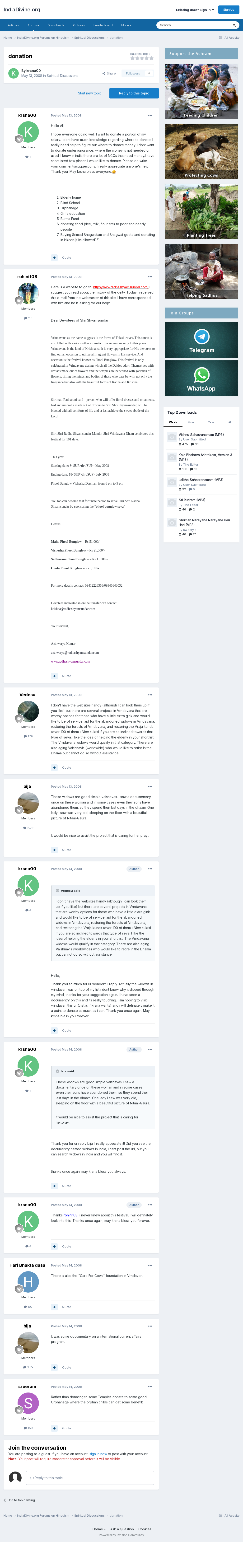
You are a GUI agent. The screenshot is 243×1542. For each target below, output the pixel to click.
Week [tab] (173, 422)
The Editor (190, 464)
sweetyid (189, 530)
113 (28, 318)
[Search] (180, 25)
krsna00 (33, 71)
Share (109, 73)
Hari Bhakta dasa (27, 1265)
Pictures (79, 25)
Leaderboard (103, 25)
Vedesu (27, 694)
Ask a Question (122, 1529)
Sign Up (228, 9)
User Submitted (194, 439)
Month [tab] (192, 422)
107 (28, 1306)
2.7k (28, 828)
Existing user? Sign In (195, 10)
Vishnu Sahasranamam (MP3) (201, 435)
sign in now (98, 1454)
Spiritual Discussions (62, 76)
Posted (66, 115)
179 (28, 736)
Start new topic (90, 93)
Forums (33, 27)
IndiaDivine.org (22, 9)
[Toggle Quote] (58, 890)
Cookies (144, 1529)
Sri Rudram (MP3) (192, 500)
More (126, 25)
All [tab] (230, 422)
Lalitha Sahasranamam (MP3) (201, 480)
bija (27, 786)
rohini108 (27, 276)
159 (28, 1428)
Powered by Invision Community (121, 1535)
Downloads (56, 25)
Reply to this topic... (47, 1478)
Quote (66, 257)
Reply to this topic (134, 93)
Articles (13, 25)
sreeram (27, 1386)
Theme (99, 1529)
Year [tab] (211, 422)
